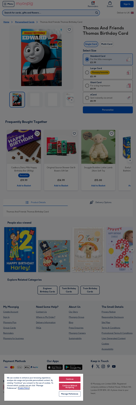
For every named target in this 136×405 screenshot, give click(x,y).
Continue (69, 379)
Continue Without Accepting (69, 386)
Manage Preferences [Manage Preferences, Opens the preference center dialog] (69, 394)
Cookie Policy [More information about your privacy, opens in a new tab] (23, 388)
